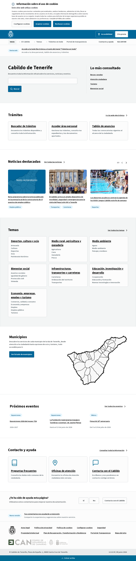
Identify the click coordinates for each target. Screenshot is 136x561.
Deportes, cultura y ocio (25, 241)
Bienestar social (20, 269)
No (94, 500)
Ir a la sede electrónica (115, 115)
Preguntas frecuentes (23, 471)
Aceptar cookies (42, 24)
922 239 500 (121, 42)
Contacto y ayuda (106, 42)
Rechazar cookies (62, 24)
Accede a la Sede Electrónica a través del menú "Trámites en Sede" (49, 49)
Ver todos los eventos (114, 406)
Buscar (14, 89)
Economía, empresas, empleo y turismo (23, 295)
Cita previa (121, 34)
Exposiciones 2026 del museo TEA (23, 421)
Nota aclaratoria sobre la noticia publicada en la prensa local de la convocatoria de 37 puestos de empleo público (25, 200)
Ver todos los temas (116, 230)
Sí (83, 500)
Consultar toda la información (112, 450)
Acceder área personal (64, 126)
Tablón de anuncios (103, 126)
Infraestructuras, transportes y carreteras (66, 271)
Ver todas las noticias (53, 162)
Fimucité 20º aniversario (100, 421)
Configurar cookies (22, 24)
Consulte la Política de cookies (60, 19)
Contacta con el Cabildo (106, 471)
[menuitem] (12, 41)
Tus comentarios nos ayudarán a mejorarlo (42, 514)
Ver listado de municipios (21, 354)
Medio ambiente (101, 241)
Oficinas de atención (63, 471)
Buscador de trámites (23, 126)
